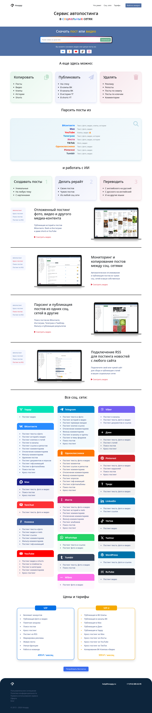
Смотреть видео (43, 237)
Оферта (14, 698)
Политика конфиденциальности (24, 693)
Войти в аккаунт (133, 5)
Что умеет (97, 5)
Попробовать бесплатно (76, 669)
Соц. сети (107, 5)
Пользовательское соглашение (23, 691)
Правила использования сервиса (24, 696)
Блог (12, 701)
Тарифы (117, 5)
